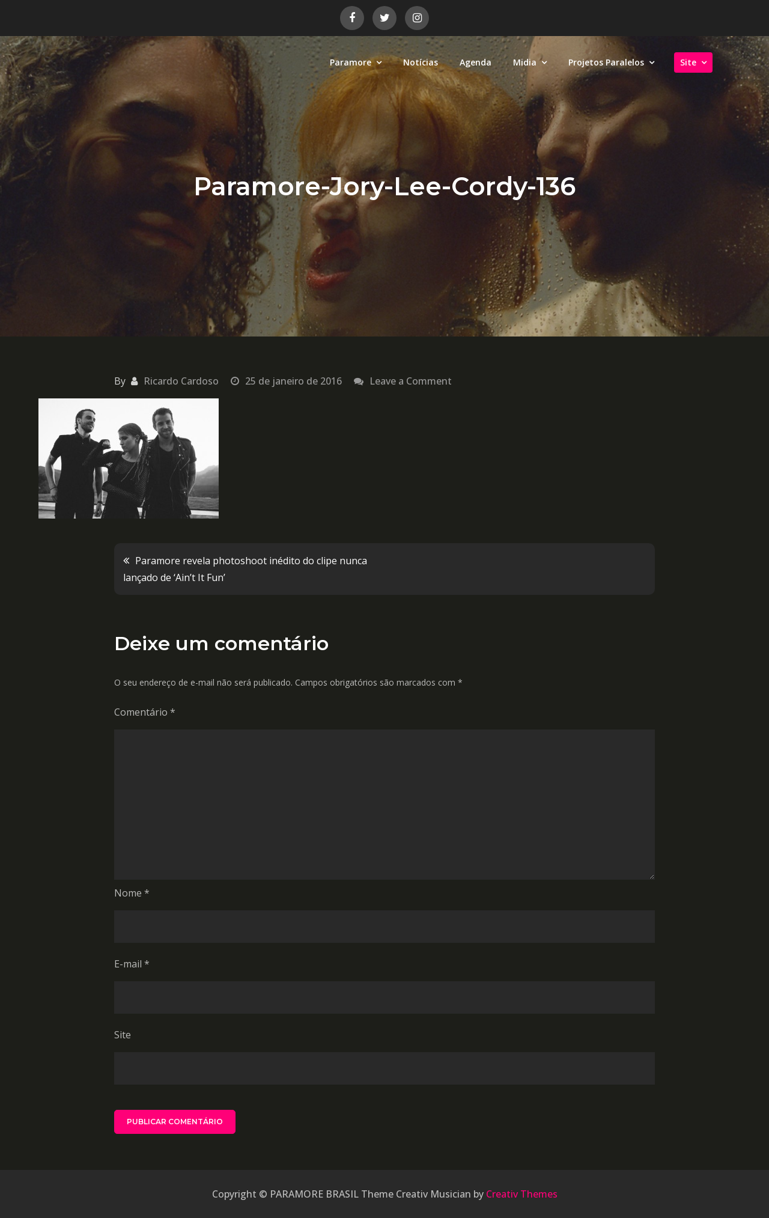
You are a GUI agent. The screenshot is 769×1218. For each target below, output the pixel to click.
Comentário (144, 712)
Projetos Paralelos (606, 62)
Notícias (420, 62)
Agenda (475, 62)
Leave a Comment (410, 381)
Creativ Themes (522, 1194)
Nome (132, 893)
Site (688, 62)
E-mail (132, 963)
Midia (524, 62)
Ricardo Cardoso (181, 381)
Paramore (350, 62)
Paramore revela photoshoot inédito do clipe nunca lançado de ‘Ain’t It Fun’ (245, 569)
